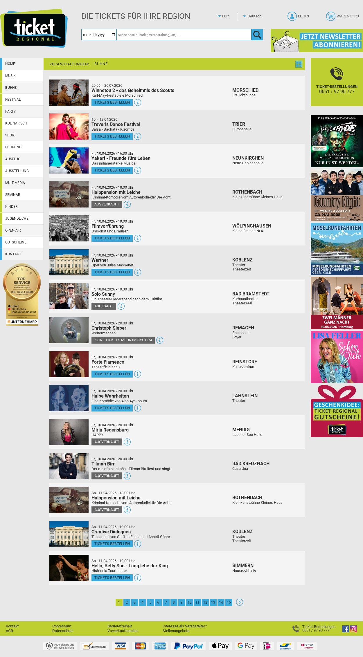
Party (10, 111)
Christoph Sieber (108, 328)
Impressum (61, 626)
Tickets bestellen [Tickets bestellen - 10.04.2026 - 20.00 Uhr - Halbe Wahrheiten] (112, 408)
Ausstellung (17, 171)
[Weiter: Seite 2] (239, 604)
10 (190, 602)
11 (197, 602)
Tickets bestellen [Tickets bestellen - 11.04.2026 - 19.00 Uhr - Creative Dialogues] (112, 544)
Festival (13, 100)
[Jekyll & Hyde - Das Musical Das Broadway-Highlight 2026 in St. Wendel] (337, 141)
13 (213, 602)
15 (229, 602)
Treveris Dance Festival (115, 124)
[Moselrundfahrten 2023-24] (337, 249)
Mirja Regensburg (110, 430)
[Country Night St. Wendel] (337, 195)
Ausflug (12, 159)
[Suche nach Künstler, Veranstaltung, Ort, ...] (183, 34)
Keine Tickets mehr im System (123, 340)
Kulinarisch (16, 123)
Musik (10, 76)
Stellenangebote (176, 631)
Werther (99, 260)
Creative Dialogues (111, 532)
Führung (13, 147)
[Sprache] (256, 16)
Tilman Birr (103, 464)
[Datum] (98, 34)
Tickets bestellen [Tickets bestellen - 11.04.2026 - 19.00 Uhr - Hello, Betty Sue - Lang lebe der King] (112, 577)
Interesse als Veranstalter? (185, 626)
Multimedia (15, 183)
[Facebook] (345, 631)
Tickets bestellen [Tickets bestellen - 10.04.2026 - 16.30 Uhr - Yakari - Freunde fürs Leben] (112, 170)
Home (10, 64)
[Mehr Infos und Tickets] (69, 92)
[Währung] (231, 16)
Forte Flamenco (107, 362)
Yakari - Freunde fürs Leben (120, 158)
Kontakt (13, 254)
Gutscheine (15, 242)
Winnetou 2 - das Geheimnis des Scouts (132, 90)
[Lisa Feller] (337, 357)
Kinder (11, 207)
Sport (10, 135)
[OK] (257, 34)
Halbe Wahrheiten (110, 396)
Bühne (11, 88)
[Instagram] (353, 631)
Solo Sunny (103, 294)
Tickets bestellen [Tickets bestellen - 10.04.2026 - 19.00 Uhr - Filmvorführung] (112, 238)
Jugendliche (16, 218)
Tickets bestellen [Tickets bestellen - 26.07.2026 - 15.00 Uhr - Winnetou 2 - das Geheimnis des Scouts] (112, 102)
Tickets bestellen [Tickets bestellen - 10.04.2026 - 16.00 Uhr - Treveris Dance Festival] (112, 136)
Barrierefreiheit (119, 626)
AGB (9, 631)
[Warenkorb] (343, 18)
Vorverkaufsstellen (123, 631)
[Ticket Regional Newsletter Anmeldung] (317, 40)
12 (205, 602)
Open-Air (13, 230)
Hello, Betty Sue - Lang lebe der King (129, 565)
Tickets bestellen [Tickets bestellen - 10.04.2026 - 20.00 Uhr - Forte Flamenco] (112, 374)
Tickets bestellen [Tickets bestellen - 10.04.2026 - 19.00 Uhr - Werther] (112, 272)
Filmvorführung (107, 226)
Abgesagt (103, 306)
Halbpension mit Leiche (116, 192)
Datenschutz (62, 631)
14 (221, 602)
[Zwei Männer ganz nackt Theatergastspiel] (337, 303)
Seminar (12, 195)
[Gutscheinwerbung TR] (337, 411)
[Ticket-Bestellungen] (337, 87)
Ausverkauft (106, 204)
